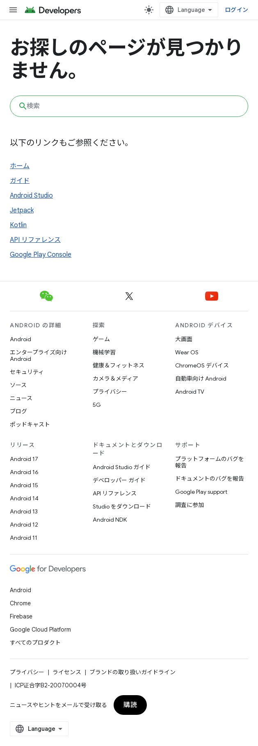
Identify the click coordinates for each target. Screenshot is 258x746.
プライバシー (110, 391)
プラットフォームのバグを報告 (209, 462)
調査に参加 (189, 505)
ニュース (21, 398)
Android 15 (24, 485)
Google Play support (201, 491)
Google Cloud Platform (40, 629)
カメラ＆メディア (115, 378)
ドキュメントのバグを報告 (209, 478)
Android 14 (24, 498)
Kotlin (18, 225)
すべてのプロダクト (35, 642)
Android (20, 339)
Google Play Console (40, 255)
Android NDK (110, 519)
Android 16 (24, 472)
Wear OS (187, 352)
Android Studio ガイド (122, 467)
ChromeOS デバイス (202, 365)
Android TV (189, 391)
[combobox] (129, 106)
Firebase (21, 616)
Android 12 (24, 524)
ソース (18, 385)
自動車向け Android (200, 378)
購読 (130, 705)
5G (97, 404)
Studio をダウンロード (122, 506)
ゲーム (101, 339)
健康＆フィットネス (118, 365)
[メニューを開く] (13, 10)
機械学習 (104, 352)
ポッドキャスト (30, 424)
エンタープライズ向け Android (38, 356)
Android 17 (24, 459)
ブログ (18, 411)
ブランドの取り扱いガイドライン (132, 672)
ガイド (20, 181)
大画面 (183, 339)
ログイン (236, 10)
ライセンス (67, 672)
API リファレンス (35, 240)
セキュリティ (27, 372)
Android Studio (31, 196)
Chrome (20, 603)
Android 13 (24, 511)
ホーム (20, 166)
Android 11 (23, 537)
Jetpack (22, 210)
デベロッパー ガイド (119, 480)
